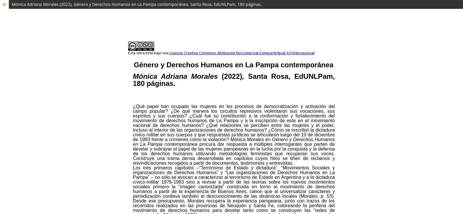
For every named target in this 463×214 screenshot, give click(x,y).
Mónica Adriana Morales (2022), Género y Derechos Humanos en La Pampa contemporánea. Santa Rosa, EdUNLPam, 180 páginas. (137, 4)
